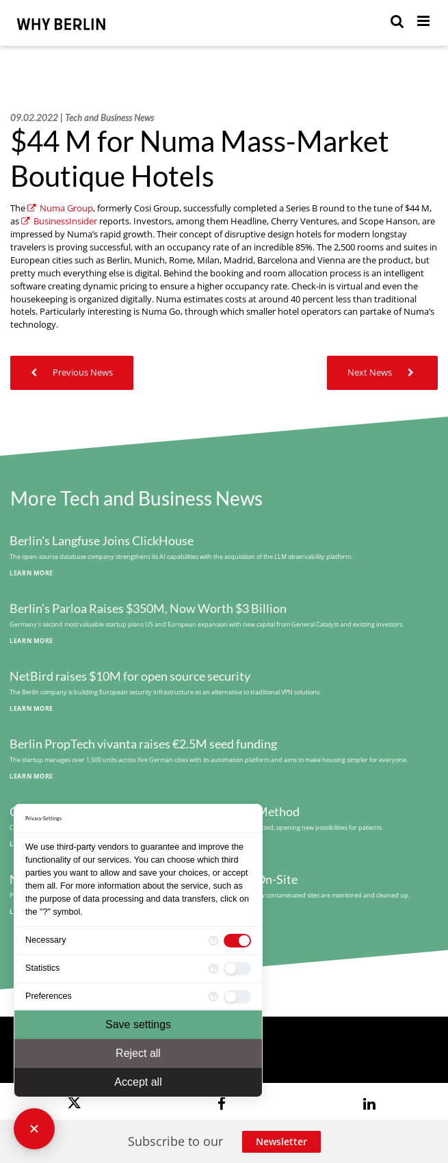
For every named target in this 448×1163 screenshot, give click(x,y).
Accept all (137, 1082)
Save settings (138, 1024)
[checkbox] (237, 941)
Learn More (31, 573)
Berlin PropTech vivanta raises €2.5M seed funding (143, 744)
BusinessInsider (59, 221)
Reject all (138, 1053)
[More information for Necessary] (213, 940)
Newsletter (281, 1141)
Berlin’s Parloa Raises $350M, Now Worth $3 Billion (148, 608)
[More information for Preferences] (213, 997)
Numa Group (60, 208)
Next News (382, 372)
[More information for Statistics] (213, 969)
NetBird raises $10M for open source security (130, 676)
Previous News (72, 372)
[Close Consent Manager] (34, 1128)
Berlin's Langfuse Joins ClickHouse (102, 541)
